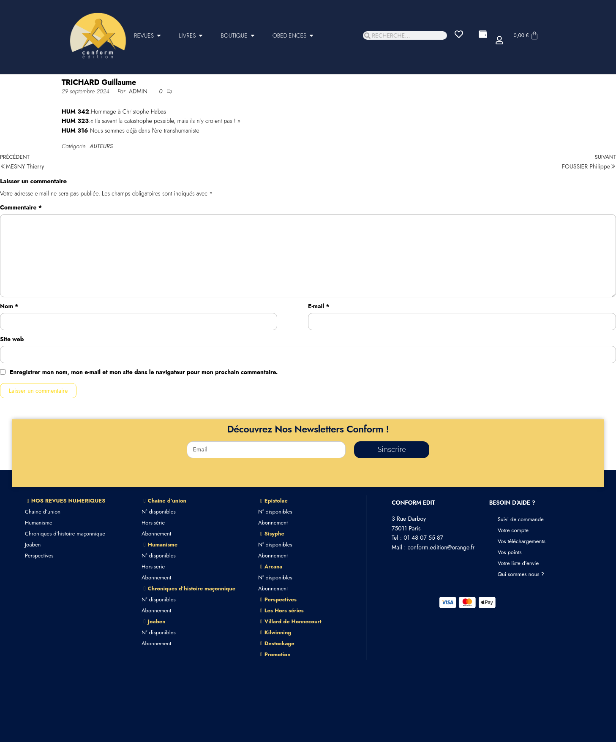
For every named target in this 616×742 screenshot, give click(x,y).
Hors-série (153, 523)
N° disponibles (159, 512)
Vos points (510, 552)
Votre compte (513, 530)
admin (139, 91)
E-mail (319, 306)
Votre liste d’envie (518, 563)
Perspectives (39, 556)
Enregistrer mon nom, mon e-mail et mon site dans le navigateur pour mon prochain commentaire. (144, 372)
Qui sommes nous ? (521, 574)
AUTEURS (101, 146)
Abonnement (156, 534)
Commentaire (21, 207)
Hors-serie (153, 567)
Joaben (33, 545)
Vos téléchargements (521, 541)
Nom (9, 306)
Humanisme (38, 523)
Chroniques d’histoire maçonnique (65, 534)
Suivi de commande (521, 519)
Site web (12, 339)
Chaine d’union (42, 512)
